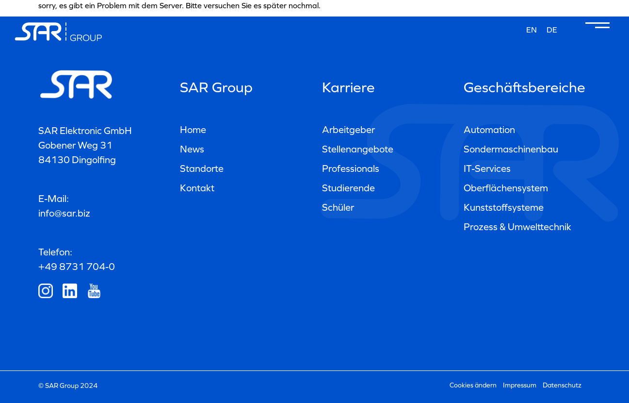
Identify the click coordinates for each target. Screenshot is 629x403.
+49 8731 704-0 (76, 266)
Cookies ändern (473, 385)
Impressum (519, 385)
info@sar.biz (64, 213)
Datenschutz (562, 385)
